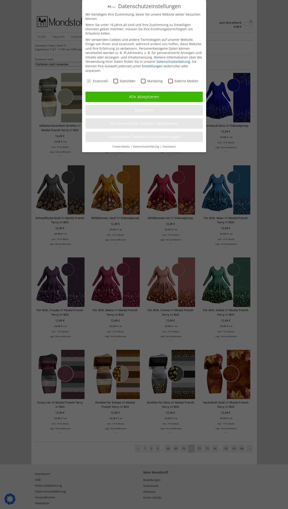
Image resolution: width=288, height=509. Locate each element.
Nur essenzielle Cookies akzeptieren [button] (144, 120)
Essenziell (97, 78)
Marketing (152, 78)
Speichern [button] (144, 107)
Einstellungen (152, 63)
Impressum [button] (169, 143)
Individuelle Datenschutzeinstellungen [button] (144, 133)
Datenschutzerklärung (173, 58)
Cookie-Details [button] (121, 143)
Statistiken (124, 78)
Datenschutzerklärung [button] (146, 143)
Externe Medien (183, 78)
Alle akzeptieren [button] (144, 93)
